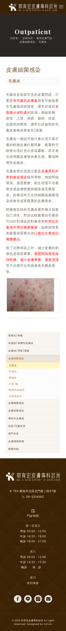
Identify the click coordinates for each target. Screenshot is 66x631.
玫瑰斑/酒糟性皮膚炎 (20, 343)
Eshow (48, 624)
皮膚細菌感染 (27, 42)
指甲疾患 (13, 433)
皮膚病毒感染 (16, 410)
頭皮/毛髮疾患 (17, 426)
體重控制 (13, 449)
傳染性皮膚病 (16, 418)
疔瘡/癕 (13, 384)
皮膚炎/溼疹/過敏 (18, 350)
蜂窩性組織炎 (17, 390)
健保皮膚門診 (44, 38)
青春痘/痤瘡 (15, 335)
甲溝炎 (13, 371)
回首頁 (14, 38)
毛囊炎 (43, 42)
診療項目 (28, 38)
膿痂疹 (13, 377)
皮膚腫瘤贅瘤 (16, 441)
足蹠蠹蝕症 (15, 396)
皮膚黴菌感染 (16, 403)
